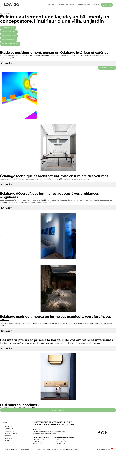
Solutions (52, 5)
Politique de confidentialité (70, 449)
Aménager (9, 428)
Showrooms (71, 5)
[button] (52, 5)
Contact (8, 440)
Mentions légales (51, 449)
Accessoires (9, 431)
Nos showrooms (11, 433)
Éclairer (8, 426)
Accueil (2, 13)
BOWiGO (87, 5)
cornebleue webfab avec (103, 449)
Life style (96, 5)
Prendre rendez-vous (106, 5)
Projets (80, 5)
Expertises (61, 5)
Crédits (59, 449)
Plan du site (41, 449)
